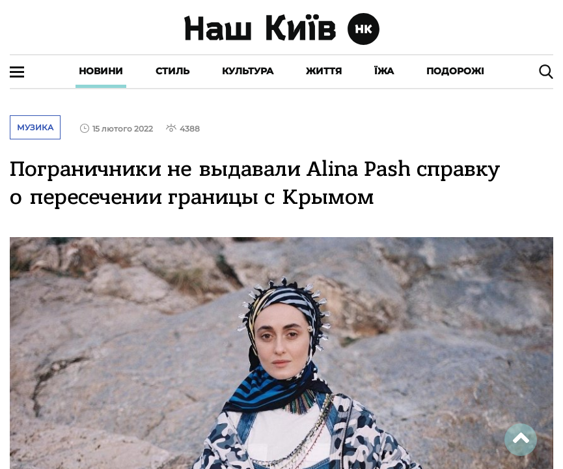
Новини (101, 71)
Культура (247, 71)
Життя (324, 71)
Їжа (384, 71)
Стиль (172, 71)
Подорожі (455, 71)
